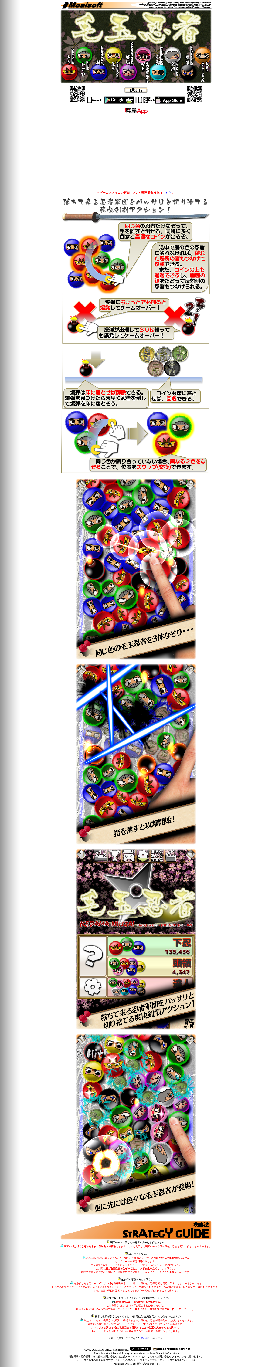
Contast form (173, 1353)
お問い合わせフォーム (169, 1356)
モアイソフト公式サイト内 (157, 1360)
